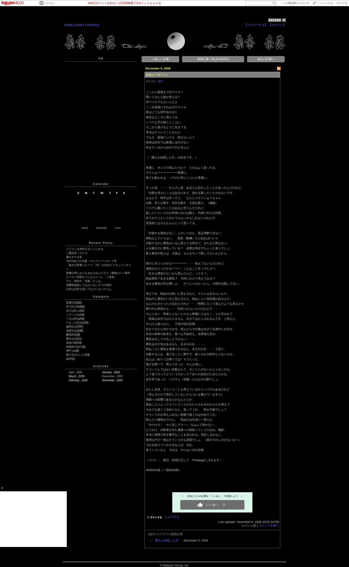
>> (295, 3)
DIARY (79, 25)
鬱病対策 (71, 334)
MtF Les (71, 350)
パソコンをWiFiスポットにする (84, 249)
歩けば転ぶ (72, 310)
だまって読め (74, 322)
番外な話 (71, 338)
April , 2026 (75, 372)
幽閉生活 (71, 326)
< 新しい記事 (160, 59)
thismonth (101, 228)
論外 (68, 358)
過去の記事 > (265, 59)
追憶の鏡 (71, 342)
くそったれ (72, 314)
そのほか (49, 3)
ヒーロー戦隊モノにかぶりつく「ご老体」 (91, 277)
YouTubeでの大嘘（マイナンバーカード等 (91, 261)
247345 (275, 20)
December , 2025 (112, 376)
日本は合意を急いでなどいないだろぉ (89, 289)
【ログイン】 (277, 24)
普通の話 (71, 302)
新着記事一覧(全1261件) (213, 59)
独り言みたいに (75, 354)
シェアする (172, 517)
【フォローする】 (256, 24)
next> (118, 228)
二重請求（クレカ (76, 253)
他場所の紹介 (74, 346)
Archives (101, 366)
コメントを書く (269, 525)
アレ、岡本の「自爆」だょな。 (84, 281)
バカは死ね (72, 318)
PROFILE (93, 25)
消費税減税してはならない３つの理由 (89, 285)
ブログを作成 (325, 3)
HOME (68, 25)
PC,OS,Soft (73, 306)
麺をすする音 (74, 257)
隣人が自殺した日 (166, 540)
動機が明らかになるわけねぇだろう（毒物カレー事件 (98, 273)
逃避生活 (71, 330)
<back (84, 228)
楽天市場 (342, 3)
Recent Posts (101, 243)
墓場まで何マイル (157, 75)
